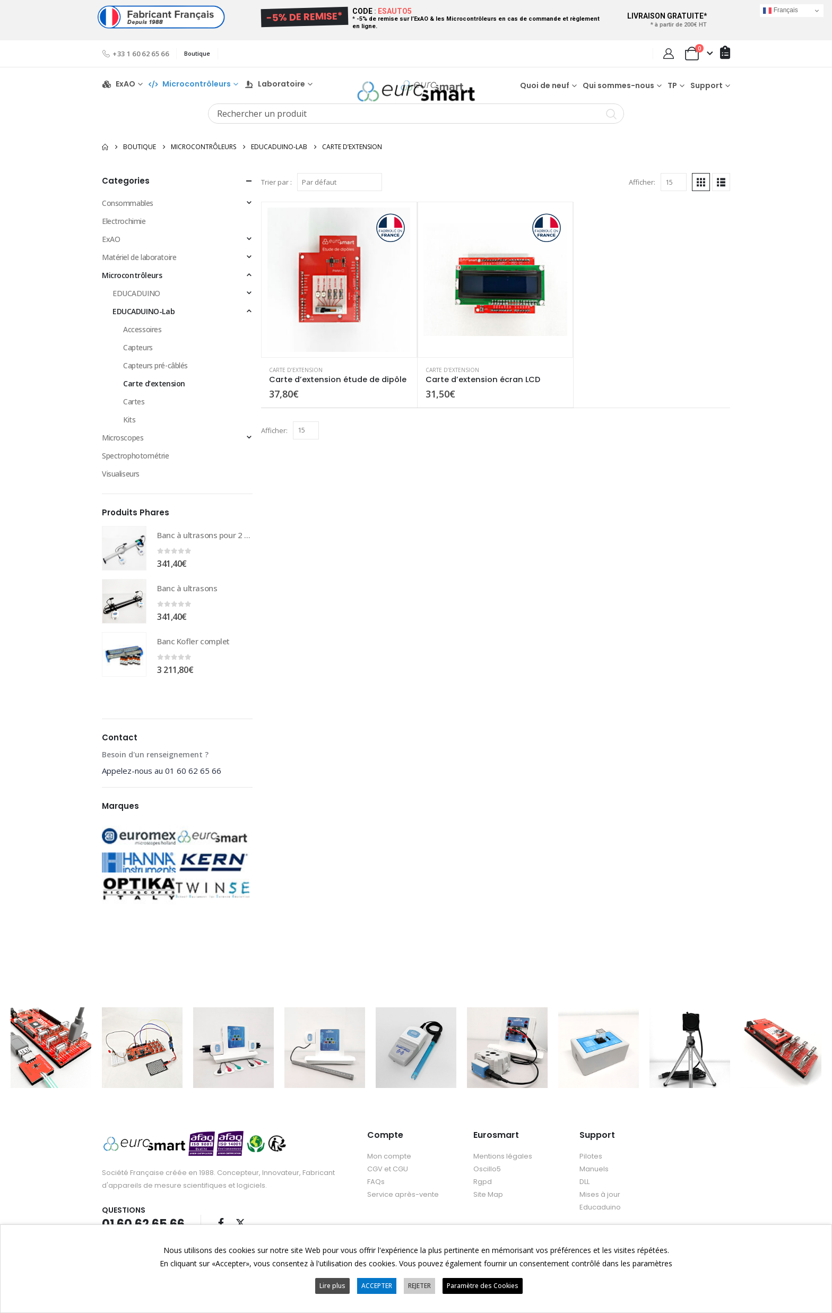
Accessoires (142, 336)
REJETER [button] (419, 1285)
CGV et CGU (387, 1175)
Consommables (127, 210)
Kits (129, 426)
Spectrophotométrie (135, 462)
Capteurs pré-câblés (155, 372)
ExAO (118, 87)
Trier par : (276, 189)
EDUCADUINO (136, 300)
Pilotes (590, 1162)
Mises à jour (599, 1201)
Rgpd (482, 1188)
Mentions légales (502, 1162)
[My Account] (669, 53)
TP (672, 88)
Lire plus (332, 1285)
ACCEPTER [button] (376, 1285)
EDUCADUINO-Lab (143, 318)
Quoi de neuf (544, 88)
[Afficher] (674, 189)
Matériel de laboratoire (139, 264)
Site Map (488, 1201)
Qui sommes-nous (618, 88)
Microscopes (122, 444)
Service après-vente (403, 1201)
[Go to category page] (139, 850)
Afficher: (642, 189)
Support (706, 88)
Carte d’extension (296, 376)
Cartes (133, 408)
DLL (584, 1188)
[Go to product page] (339, 287)
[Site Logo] (416, 87)
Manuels (594, 1175)
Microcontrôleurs (132, 282)
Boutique (197, 53)
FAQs (376, 1188)
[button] (701, 189)
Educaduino (600, 1213)
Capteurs (138, 354)
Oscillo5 (487, 1175)
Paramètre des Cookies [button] (482, 1285)
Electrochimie (124, 228)
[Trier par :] (339, 189)
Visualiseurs (121, 481)
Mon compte (389, 1162)
